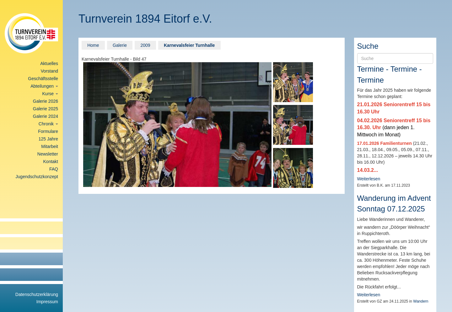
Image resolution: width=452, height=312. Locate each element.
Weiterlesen (368, 178)
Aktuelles (49, 63)
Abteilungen (44, 86)
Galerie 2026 (45, 101)
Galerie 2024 (45, 116)
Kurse (50, 93)
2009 (145, 45)
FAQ (53, 169)
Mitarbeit (49, 146)
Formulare (48, 131)
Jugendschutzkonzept (37, 176)
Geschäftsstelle (43, 78)
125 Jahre (48, 138)
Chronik (48, 123)
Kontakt (50, 161)
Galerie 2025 (45, 108)
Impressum (47, 301)
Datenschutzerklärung (36, 294)
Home (93, 45)
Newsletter (47, 153)
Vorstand (49, 71)
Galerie (120, 45)
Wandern (420, 301)
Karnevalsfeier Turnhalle (189, 45)
